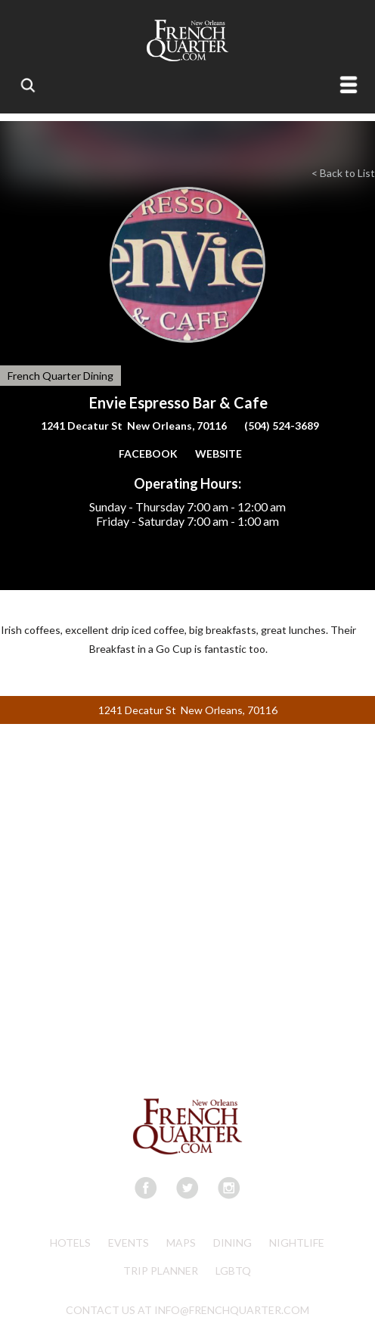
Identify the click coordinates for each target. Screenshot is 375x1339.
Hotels (70, 1242)
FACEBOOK (148, 453)
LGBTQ (233, 1270)
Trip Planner (160, 1270)
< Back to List (343, 172)
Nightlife (296, 1242)
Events (128, 1242)
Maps (181, 1242)
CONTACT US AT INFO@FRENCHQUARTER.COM (187, 1309)
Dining (232, 1242)
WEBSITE (218, 453)
